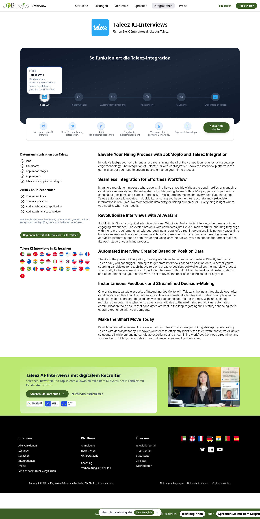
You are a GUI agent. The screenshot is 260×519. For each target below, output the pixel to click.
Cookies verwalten (221, 483)
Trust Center (143, 450)
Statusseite (142, 455)
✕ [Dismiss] (157, 512)
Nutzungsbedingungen (172, 483)
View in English (144, 512)
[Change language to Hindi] (218, 438)
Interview (25, 438)
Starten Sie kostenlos (47, 394)
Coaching (86, 463)
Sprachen (141, 6)
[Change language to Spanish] (236, 438)
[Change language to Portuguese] (227, 438)
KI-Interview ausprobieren (87, 393)
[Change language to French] (200, 438)
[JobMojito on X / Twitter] (202, 449)
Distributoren (144, 465)
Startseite (81, 6)
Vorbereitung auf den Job (96, 468)
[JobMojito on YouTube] (220, 449)
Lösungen (101, 6)
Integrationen (163, 6)
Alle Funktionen (27, 445)
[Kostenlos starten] (216, 127)
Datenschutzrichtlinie (198, 483)
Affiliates (141, 460)
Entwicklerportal (146, 445)
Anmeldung (88, 445)
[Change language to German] (210, 439)
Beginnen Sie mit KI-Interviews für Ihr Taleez (50, 235)
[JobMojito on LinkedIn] (211, 449)
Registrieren (246, 5)
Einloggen (225, 5)
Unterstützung (89, 455)
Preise (183, 6)
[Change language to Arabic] (183, 438)
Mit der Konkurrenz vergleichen (37, 471)
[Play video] (204, 387)
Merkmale (121, 6)
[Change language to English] (192, 438)
